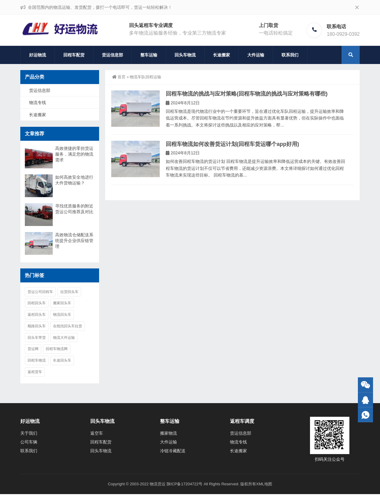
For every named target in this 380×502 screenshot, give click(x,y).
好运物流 (37, 54)
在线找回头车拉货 (67, 326)
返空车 (96, 433)
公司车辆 (28, 442)
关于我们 (28, 433)
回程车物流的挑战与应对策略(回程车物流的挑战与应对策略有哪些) (247, 94)
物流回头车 (62, 314)
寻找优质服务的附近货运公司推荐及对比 (74, 209)
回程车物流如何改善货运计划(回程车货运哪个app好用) (232, 144)
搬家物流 (168, 433)
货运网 (33, 349)
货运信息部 (112, 54)
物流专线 (37, 102)
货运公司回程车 (40, 292)
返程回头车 (37, 314)
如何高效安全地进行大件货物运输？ (74, 180)
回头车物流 (185, 54)
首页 (118, 77)
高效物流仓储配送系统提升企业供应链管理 (74, 240)
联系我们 (290, 54)
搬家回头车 (62, 303)
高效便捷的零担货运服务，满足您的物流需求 (74, 154)
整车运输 (148, 54)
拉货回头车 (69, 292)
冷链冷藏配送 (172, 450)
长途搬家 (221, 54)
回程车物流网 (57, 349)
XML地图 (264, 484)
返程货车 (35, 372)
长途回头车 (62, 360)
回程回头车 (37, 303)
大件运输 (255, 54)
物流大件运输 (64, 337)
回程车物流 (37, 360)
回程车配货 (74, 54)
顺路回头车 (37, 326)
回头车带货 (37, 337)
